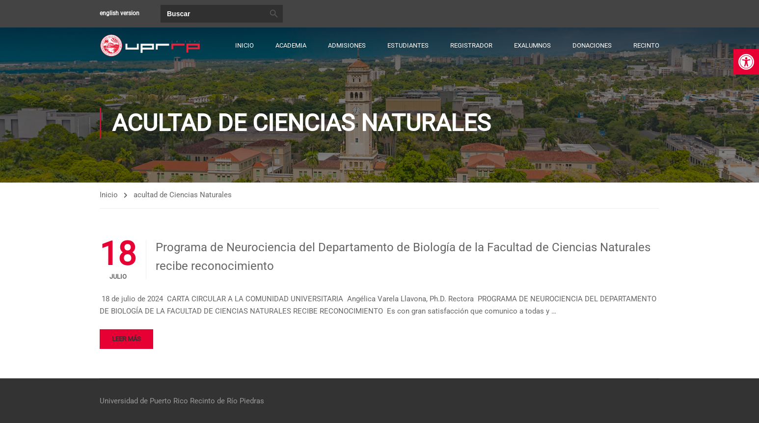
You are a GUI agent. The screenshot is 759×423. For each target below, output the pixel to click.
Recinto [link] (646, 45)
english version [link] (119, 13)
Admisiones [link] (347, 45)
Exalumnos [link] (532, 45)
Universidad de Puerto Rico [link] (144, 401)
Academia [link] (290, 45)
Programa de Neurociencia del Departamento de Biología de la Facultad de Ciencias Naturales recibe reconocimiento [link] (403, 256)
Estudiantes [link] (408, 45)
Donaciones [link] (592, 45)
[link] (746, 62)
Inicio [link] (244, 45)
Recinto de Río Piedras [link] (227, 401)
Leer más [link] (126, 339)
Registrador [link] (471, 45)
